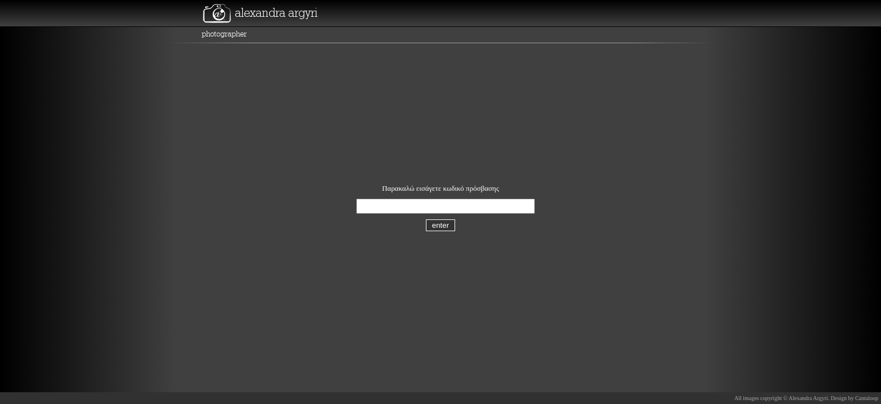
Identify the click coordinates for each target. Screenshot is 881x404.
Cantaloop (866, 398)
